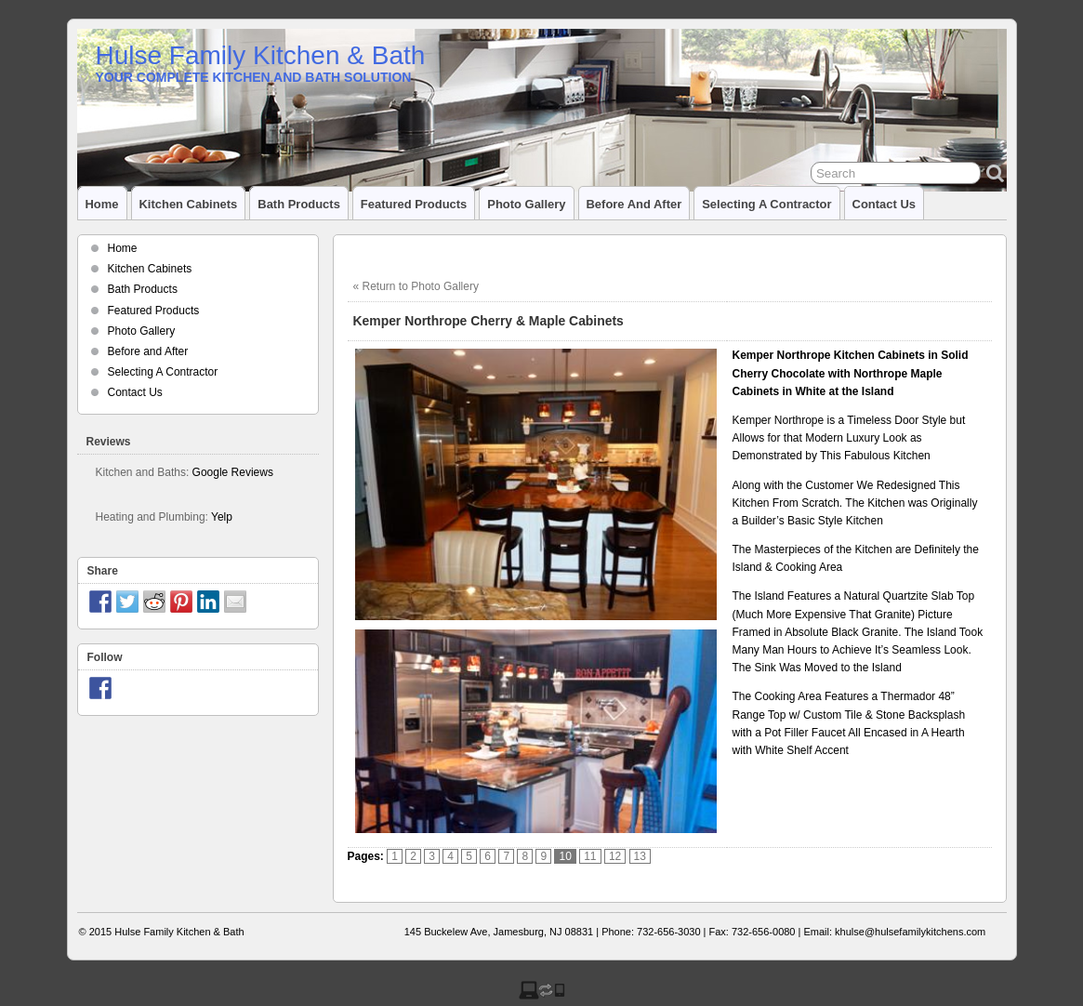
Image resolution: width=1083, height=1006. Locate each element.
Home (102, 204)
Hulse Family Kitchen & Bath (261, 55)
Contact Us (884, 204)
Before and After (634, 204)
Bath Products (299, 204)
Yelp (221, 516)
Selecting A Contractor (766, 204)
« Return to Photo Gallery (416, 286)
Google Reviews (232, 472)
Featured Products (414, 204)
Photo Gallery (526, 204)
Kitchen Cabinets (188, 204)
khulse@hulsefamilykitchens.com (910, 931)
